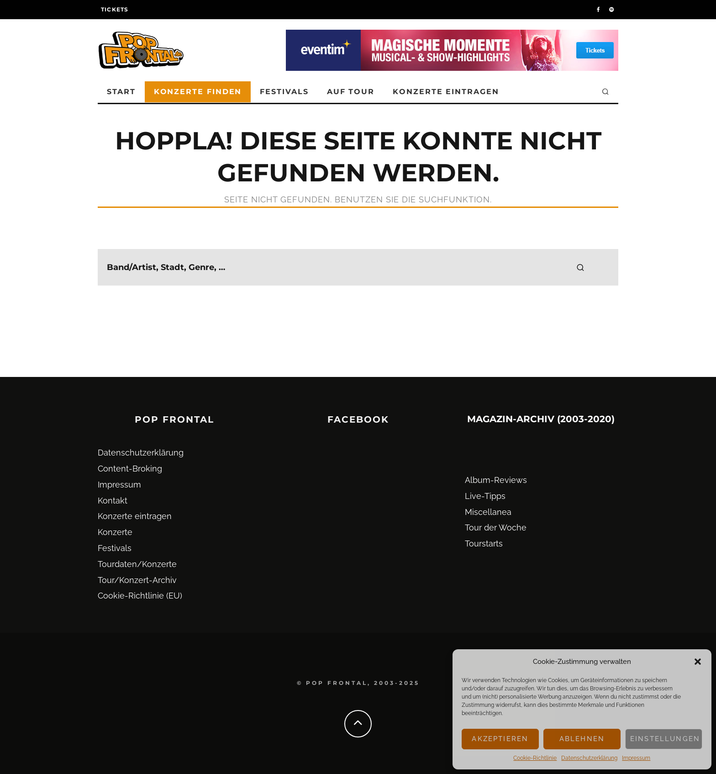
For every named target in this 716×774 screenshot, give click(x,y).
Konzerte (115, 532)
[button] (697, 661)
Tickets (114, 9)
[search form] (358, 267)
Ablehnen (582, 739)
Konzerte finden (198, 91)
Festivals (284, 91)
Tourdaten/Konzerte (137, 564)
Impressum (636, 758)
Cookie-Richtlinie (535, 758)
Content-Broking (130, 468)
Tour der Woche (495, 527)
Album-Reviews (496, 480)
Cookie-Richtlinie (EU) (140, 595)
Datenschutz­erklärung (589, 758)
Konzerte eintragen (446, 91)
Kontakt (112, 500)
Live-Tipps (485, 496)
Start (121, 91)
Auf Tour (350, 91)
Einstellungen (665, 739)
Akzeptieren (500, 739)
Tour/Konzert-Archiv (137, 580)
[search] (580, 267)
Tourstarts (484, 543)
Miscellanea (488, 512)
